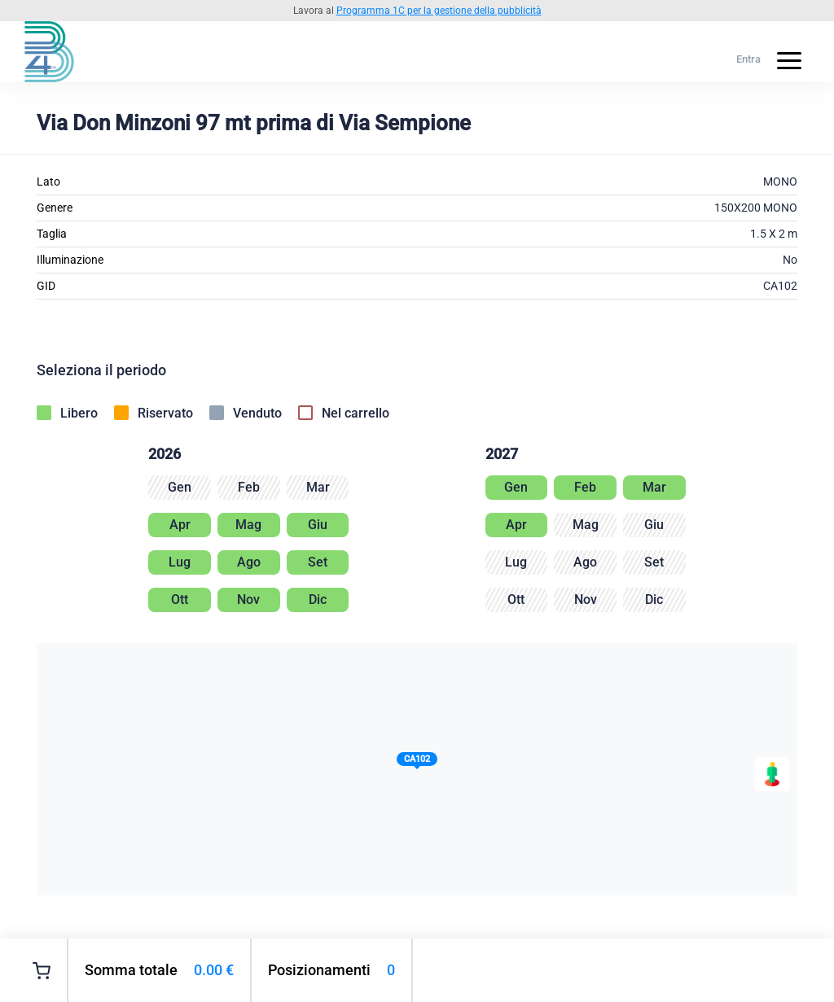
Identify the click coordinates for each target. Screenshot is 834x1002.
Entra (748, 59)
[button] (417, 762)
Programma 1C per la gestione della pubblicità (439, 10)
